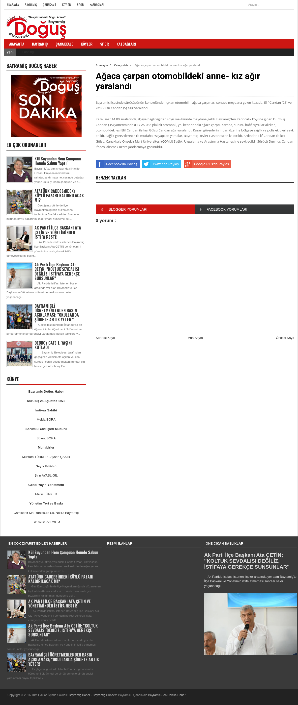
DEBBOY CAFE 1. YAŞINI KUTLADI (53, 345)
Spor (80, 4)
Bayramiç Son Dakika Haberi (167, 695)
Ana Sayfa (195, 338)
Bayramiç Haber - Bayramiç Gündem (93, 695)
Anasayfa (13, 4)
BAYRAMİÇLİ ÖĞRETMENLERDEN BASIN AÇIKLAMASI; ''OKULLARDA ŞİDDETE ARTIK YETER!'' (56, 313)
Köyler (66, 4)
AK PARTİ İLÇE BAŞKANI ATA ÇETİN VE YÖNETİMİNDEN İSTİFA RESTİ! (57, 232)
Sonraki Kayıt (105, 338)
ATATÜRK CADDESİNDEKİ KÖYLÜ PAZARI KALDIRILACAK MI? (59, 195)
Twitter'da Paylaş (160, 164)
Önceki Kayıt (285, 338)
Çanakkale (49, 4)
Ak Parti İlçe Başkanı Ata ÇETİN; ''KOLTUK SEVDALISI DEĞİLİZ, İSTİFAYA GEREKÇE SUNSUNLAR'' (57, 271)
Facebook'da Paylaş (116, 164)
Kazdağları (97, 4)
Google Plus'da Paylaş (206, 164)
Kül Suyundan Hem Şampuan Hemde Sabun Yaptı (57, 161)
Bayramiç (31, 4)
